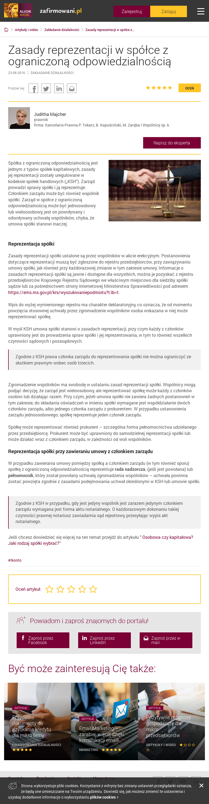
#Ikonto (14, 560)
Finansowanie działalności (36, 745)
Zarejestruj (132, 11)
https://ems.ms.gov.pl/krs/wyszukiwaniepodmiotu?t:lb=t (63, 292)
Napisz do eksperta (171, 143)
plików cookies (103, 797)
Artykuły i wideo (161, 745)
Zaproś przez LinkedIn (98, 640)
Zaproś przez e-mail (162, 640)
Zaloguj (168, 11)
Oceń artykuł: (28, 589)
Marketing (89, 749)
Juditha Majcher (50, 114)
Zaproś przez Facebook (37, 640)
